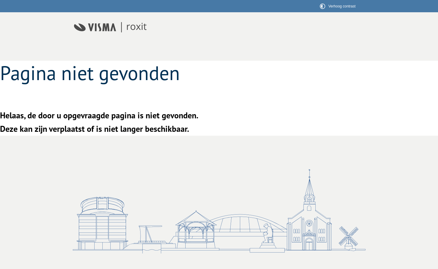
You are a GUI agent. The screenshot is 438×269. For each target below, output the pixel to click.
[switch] (338, 6)
